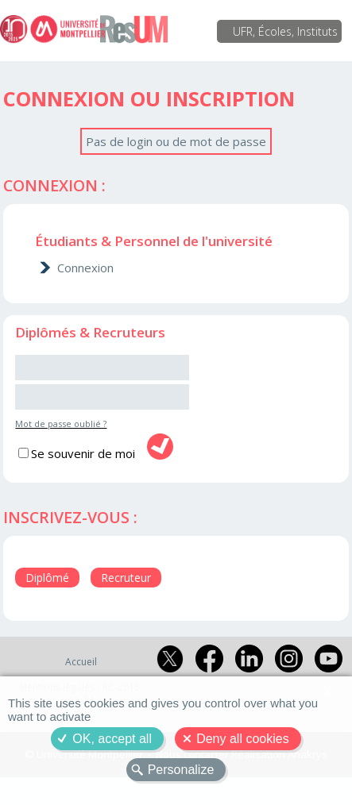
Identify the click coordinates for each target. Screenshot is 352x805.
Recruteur (126, 577)
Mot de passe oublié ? (60, 423)
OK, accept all (112, 738)
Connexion (85, 267)
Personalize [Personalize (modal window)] (181, 769)
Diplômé (47, 577)
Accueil (81, 661)
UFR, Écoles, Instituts (285, 31)
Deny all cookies (242, 738)
